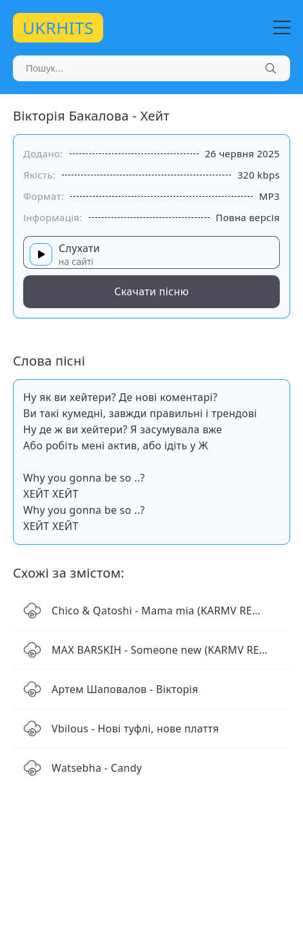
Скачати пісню (151, 291)
